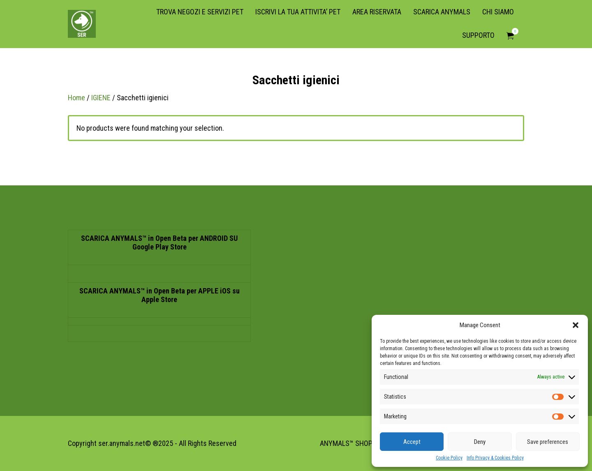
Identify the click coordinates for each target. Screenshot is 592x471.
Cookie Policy (449, 458)
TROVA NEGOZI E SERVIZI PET (199, 11)
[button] (575, 325)
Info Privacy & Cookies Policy (495, 458)
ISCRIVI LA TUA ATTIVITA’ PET (297, 11)
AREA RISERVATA (376, 11)
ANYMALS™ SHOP (346, 443)
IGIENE (101, 97)
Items (513, 31)
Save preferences (547, 442)
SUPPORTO (478, 35)
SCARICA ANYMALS (441, 11)
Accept (412, 442)
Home (76, 97)
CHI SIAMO (498, 11)
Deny (480, 442)
